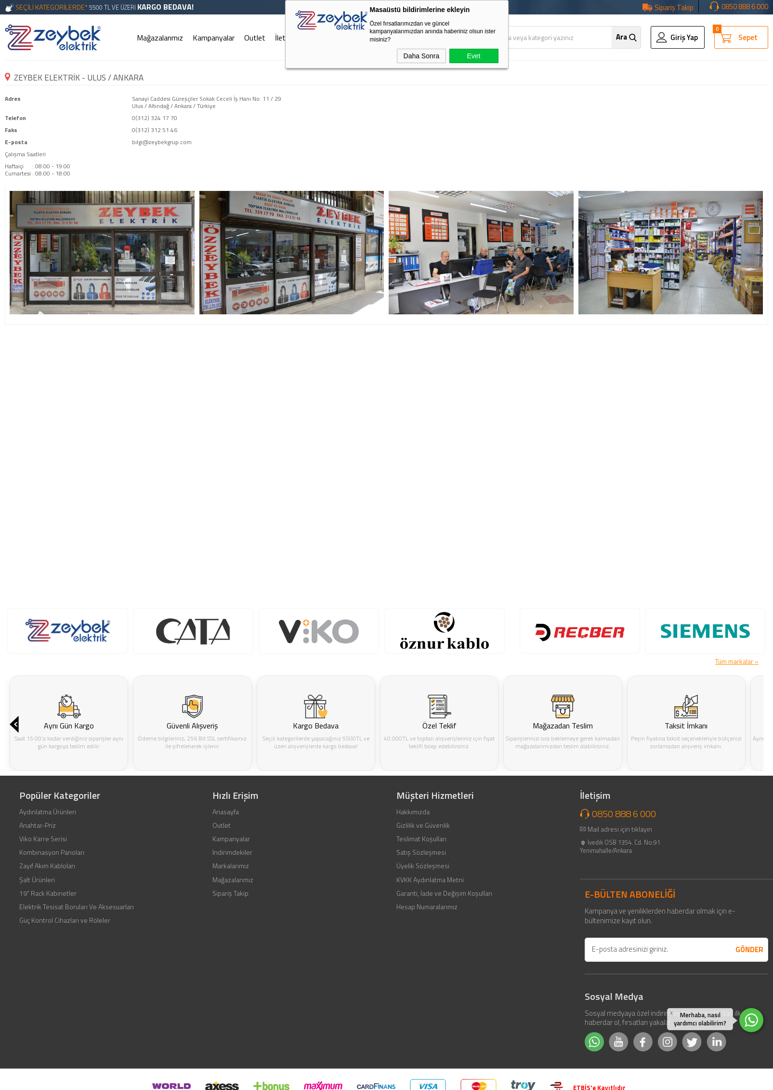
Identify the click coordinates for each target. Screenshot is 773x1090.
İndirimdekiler (232, 947)
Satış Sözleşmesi (421, 947)
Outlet (254, 37)
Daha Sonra (422, 56)
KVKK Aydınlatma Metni (430, 974)
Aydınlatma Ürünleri (47, 906)
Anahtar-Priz (37, 920)
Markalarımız (230, 961)
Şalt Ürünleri (37, 974)
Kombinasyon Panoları (51, 947)
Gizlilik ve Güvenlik (423, 920)
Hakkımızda (413, 906)
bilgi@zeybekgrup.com (162, 142)
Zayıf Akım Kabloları (47, 961)
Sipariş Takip (674, 7)
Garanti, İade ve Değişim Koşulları (444, 988)
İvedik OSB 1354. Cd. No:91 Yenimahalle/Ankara (620, 941)
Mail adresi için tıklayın (620, 924)
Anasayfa (225, 906)
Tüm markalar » (737, 661)
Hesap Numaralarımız (427, 1001)
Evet (473, 56)
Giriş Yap (684, 37)
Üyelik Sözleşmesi (422, 961)
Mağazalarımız (160, 37)
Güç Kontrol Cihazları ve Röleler (64, 1015)
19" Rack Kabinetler (48, 988)
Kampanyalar (214, 37)
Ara (621, 36)
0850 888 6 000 (744, 6)
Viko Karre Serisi (43, 934)
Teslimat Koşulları (421, 934)
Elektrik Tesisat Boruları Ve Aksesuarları (76, 1001)
